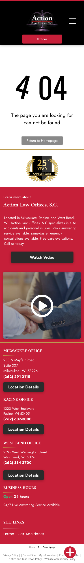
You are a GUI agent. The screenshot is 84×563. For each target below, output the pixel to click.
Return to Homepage (42, 140)
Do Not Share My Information (39, 555)
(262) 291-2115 (16, 376)
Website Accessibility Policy (59, 559)
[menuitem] (10, 534)
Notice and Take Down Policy (25, 559)
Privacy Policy (10, 555)
